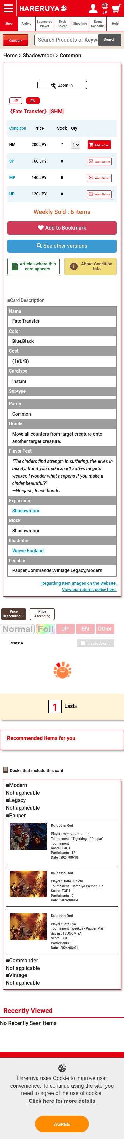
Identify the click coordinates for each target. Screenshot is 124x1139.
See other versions (62, 246)
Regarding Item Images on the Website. (79, 583)
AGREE (62, 1124)
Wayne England (28, 550)
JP (15, 101)
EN (32, 101)
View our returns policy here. (89, 589)
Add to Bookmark (62, 228)
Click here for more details (62, 1101)
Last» (70, 706)
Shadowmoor (26, 510)
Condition (17, 128)
